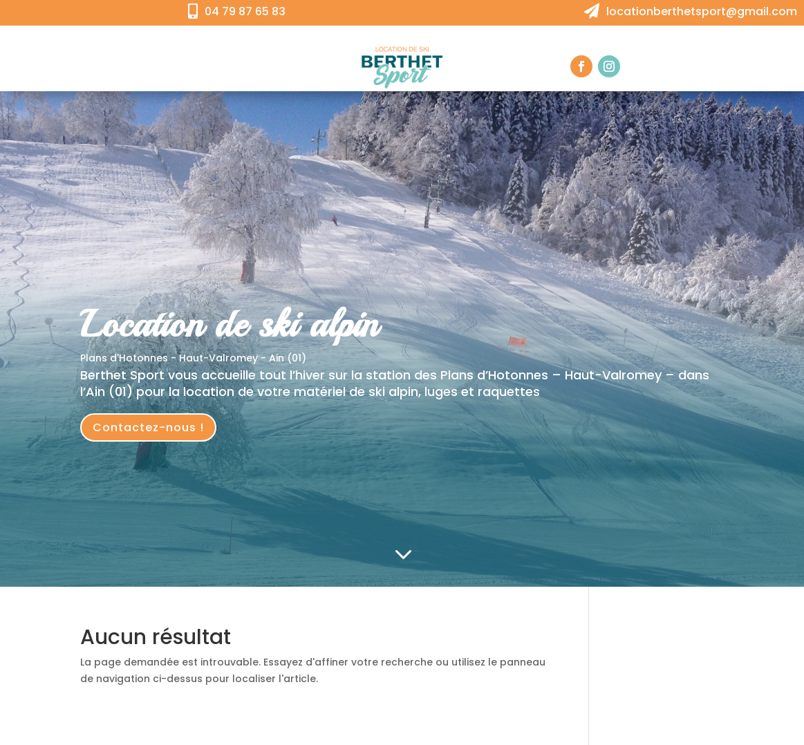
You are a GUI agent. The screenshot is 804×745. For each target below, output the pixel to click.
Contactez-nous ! (148, 427)
